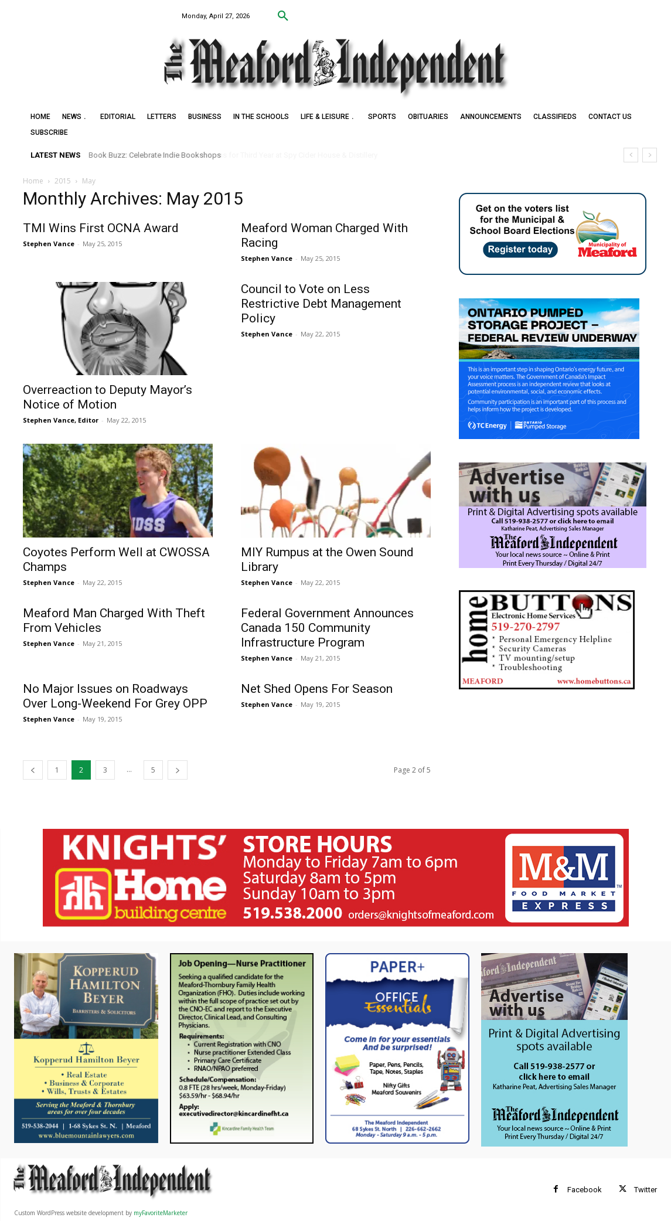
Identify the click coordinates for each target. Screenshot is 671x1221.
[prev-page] (33, 770)
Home (33, 181)
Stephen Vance (48, 243)
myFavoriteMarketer (161, 1213)
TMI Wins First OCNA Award (101, 228)
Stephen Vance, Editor (60, 420)
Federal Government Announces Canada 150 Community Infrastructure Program (327, 627)
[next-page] (178, 770)
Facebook (584, 1189)
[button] (283, 16)
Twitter (645, 1189)
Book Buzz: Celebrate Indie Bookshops (155, 155)
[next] (649, 155)
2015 (63, 181)
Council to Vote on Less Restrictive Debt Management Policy (321, 303)
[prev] (631, 155)
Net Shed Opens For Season (317, 689)
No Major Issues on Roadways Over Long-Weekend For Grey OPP (115, 696)
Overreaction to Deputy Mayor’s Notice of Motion (107, 397)
